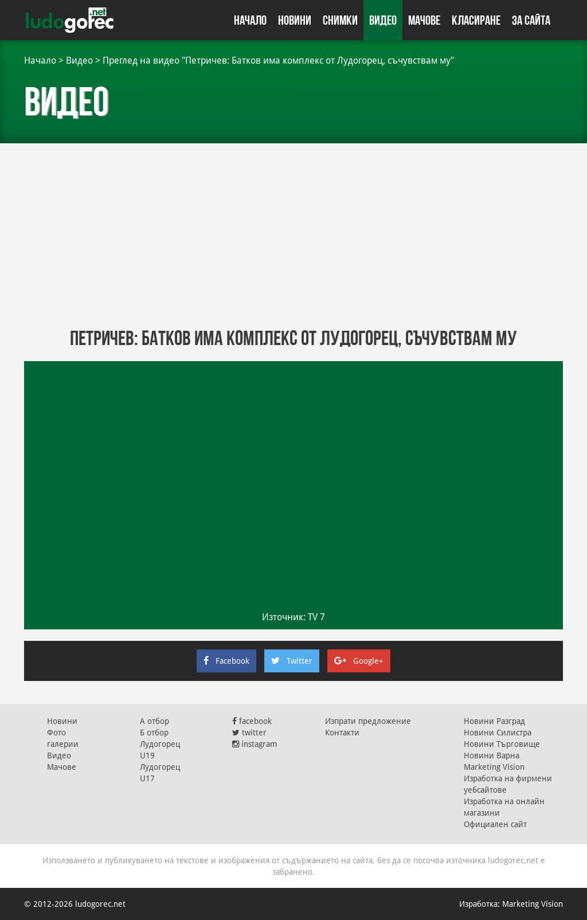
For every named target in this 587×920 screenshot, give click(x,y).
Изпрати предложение (368, 721)
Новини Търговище (502, 744)
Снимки (340, 20)
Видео (383, 20)
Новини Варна (491, 755)
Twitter (291, 660)
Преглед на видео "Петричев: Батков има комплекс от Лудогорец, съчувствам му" (278, 60)
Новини (294, 20)
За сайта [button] (531, 20)
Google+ (358, 660)
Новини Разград (494, 721)
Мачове (424, 20)
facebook (252, 721)
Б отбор (154, 732)
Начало (250, 20)
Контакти (342, 732)
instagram (254, 744)
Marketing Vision (494, 767)
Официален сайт (495, 824)
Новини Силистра (497, 732)
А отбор (154, 721)
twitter (249, 732)
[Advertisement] (293, 235)
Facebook (226, 660)
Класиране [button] (476, 20)
